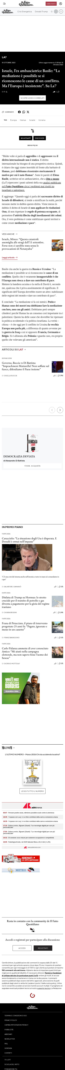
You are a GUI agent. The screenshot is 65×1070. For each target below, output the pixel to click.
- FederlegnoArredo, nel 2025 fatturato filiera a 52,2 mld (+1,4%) (26, 842)
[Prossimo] (60, 410)
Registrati (43, 948)
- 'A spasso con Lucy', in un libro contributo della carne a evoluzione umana (30, 817)
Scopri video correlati (32, 98)
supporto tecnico (44, 988)
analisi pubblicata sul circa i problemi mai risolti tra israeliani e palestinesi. (31, 186)
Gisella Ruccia (9, 376)
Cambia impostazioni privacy (16, 1025)
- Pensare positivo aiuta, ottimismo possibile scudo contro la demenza (28, 813)
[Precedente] (52, 410)
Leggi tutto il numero (32, 791)
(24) (60, 613)
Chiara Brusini (9, 612)
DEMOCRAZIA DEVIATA (19, 456)
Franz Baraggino (11, 638)
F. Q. (4, 92)
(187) (60, 92)
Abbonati (51, 4)
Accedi (22, 948)
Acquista (32, 466)
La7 (4, 57)
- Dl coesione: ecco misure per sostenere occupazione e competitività (28, 838)
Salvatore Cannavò (11, 587)
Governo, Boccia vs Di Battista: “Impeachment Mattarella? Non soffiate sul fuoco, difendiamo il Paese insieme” (25, 366)
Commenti (8, 112)
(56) (60, 376)
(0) (61, 587)
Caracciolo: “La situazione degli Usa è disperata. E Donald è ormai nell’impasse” (29, 540)
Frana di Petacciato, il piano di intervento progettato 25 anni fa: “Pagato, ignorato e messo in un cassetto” (24, 626)
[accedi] (60, 3)
